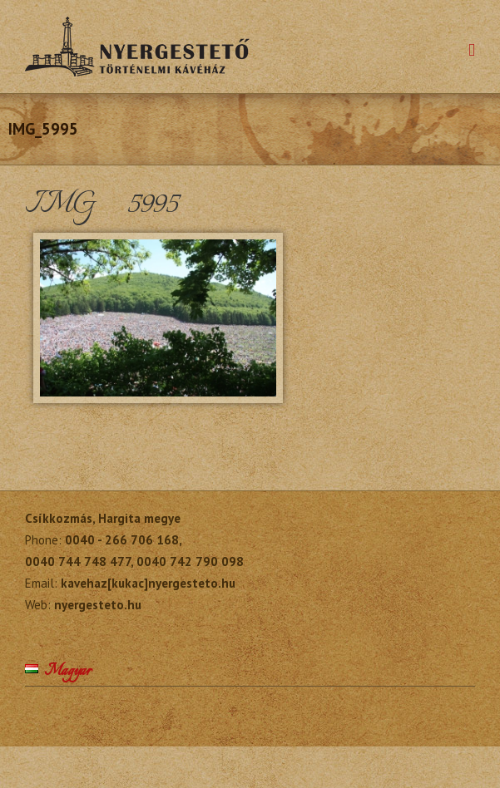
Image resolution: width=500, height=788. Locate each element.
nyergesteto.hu (97, 605)
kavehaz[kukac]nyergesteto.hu (148, 583)
